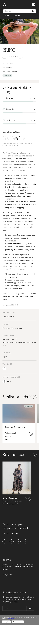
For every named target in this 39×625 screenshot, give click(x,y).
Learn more (10, 618)
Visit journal (7, 575)
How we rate (12, 145)
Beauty (17, 16)
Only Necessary (17, 622)
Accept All (6, 622)
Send (30, 608)
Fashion (6, 16)
